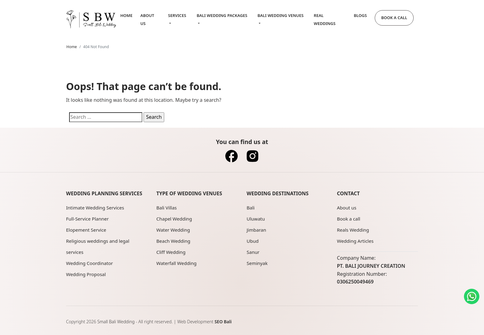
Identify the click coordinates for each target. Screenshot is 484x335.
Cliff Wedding (171, 252)
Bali (251, 208)
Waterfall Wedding (176, 263)
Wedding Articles (355, 241)
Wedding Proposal (86, 274)
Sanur (253, 252)
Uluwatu (256, 219)
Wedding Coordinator (89, 263)
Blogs (360, 15)
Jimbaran (256, 230)
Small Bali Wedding (116, 322)
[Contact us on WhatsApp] (471, 296)
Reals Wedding (353, 230)
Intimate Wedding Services (95, 208)
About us (347, 208)
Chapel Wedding (174, 219)
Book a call (348, 219)
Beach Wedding (173, 241)
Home (126, 15)
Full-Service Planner (87, 219)
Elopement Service (86, 230)
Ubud (253, 241)
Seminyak (257, 263)
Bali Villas (166, 208)
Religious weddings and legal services (97, 246)
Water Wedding (173, 230)
